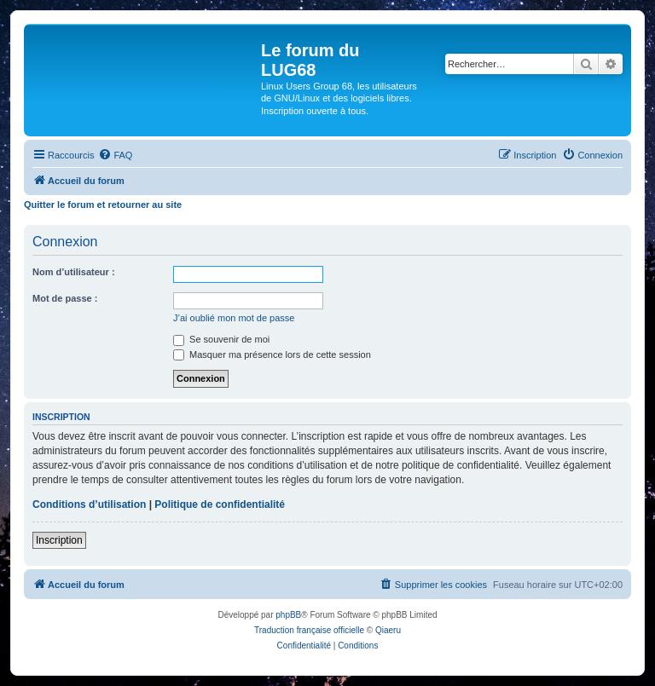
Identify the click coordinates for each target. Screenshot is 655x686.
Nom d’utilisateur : (73, 272)
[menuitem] (115, 155)
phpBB (288, 615)
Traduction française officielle (309, 630)
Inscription (59, 540)
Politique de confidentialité (219, 504)
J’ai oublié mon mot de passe (233, 318)
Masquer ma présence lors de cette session (272, 354)
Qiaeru (388, 630)
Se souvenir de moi (221, 339)
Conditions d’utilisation (89, 504)
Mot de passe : (64, 298)
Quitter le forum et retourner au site (103, 204)
